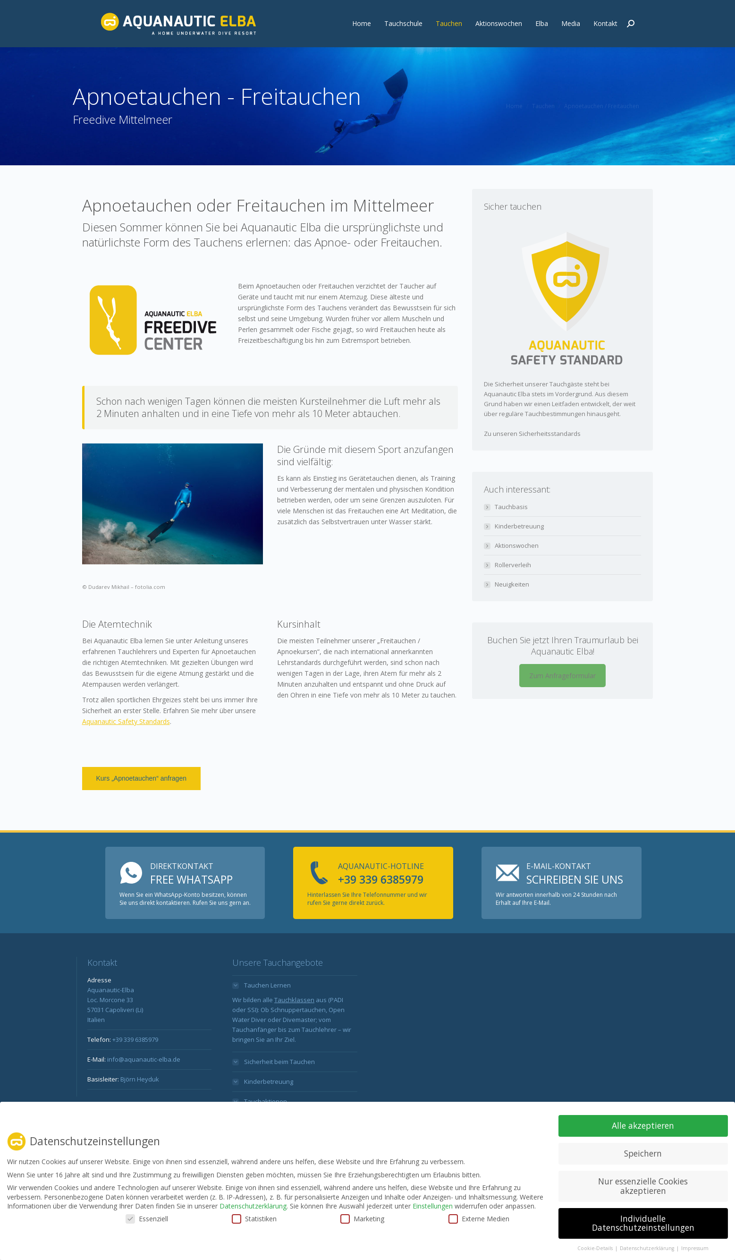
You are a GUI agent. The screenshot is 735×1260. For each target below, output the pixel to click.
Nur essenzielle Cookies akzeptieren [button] (643, 1185)
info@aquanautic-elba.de (327, 10)
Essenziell (147, 1218)
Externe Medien (478, 1218)
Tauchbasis (511, 528)
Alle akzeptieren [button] (643, 1125)
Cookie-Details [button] (595, 1248)
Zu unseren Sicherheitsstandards (532, 455)
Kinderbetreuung (519, 547)
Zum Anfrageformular (562, 696)
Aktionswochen (517, 566)
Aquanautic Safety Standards (126, 742)
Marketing (362, 1218)
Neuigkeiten (512, 605)
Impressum (695, 1248)
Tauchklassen (294, 1021)
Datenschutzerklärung (253, 1205)
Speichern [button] (643, 1153)
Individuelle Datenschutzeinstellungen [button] (643, 1223)
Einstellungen (433, 1205)
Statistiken (254, 1218)
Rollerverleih (513, 586)
